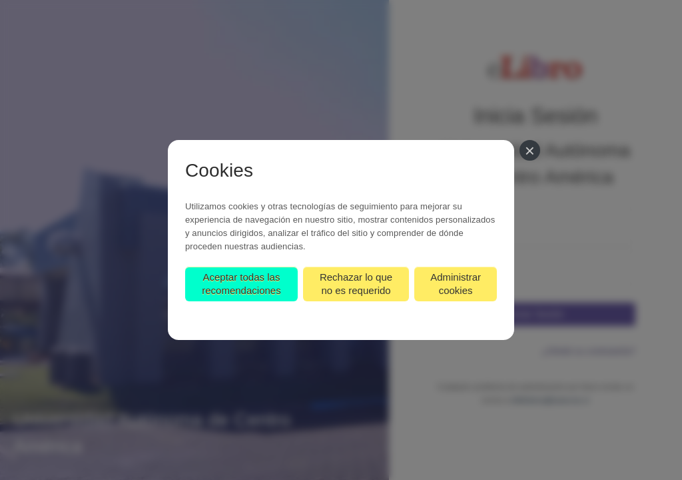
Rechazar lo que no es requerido (356, 283)
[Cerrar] (529, 150)
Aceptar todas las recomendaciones (241, 283)
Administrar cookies (455, 283)
